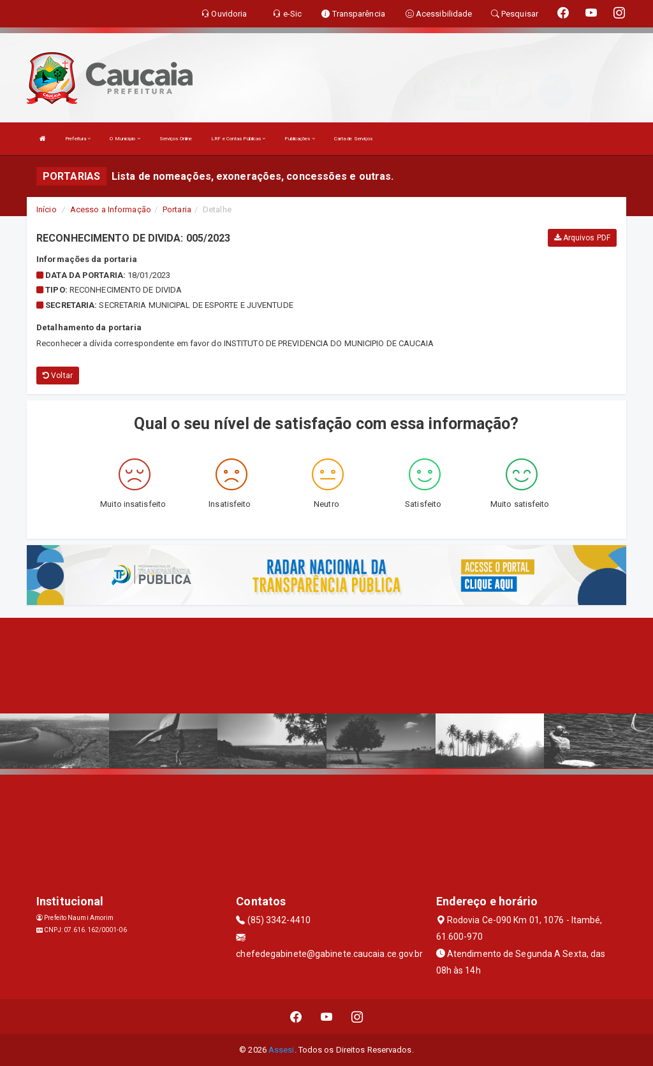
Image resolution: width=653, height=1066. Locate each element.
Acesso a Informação (110, 209)
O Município (125, 139)
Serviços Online (176, 139)
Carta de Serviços (353, 139)
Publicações (299, 139)
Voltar (58, 375)
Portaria (177, 209)
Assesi (281, 1050)
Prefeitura (78, 139)
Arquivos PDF (582, 237)
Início (46, 209)
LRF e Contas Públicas (238, 139)
